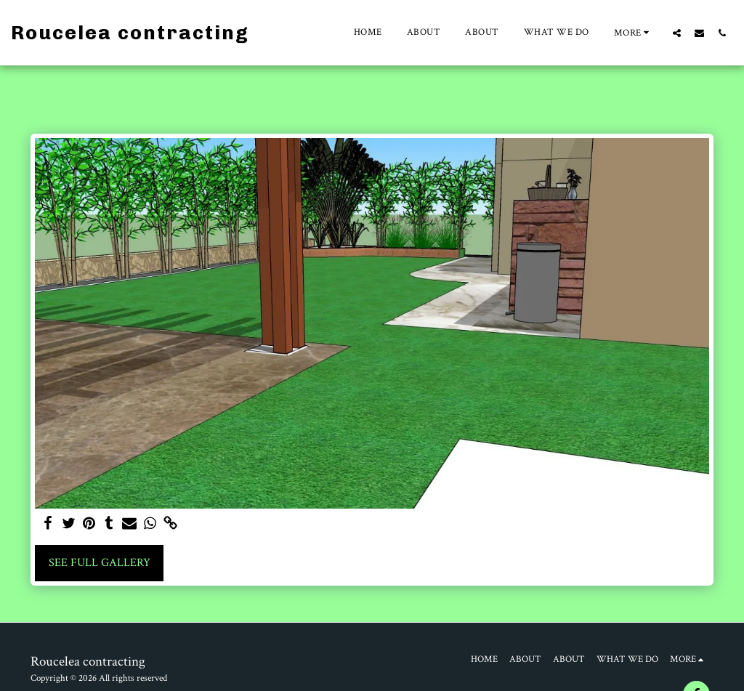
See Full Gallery (99, 562)
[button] (676, 33)
